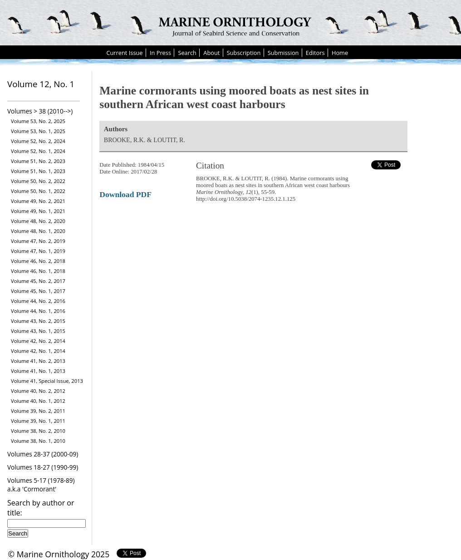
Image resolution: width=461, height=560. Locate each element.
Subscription (244, 53)
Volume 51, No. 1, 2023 (38, 171)
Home (340, 53)
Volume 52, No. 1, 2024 (38, 151)
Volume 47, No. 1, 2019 (38, 251)
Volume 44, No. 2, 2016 (38, 300)
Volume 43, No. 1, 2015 (38, 330)
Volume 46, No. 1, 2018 (38, 271)
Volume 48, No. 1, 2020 (38, 231)
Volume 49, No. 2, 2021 (38, 201)
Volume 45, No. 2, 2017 (38, 281)
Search (187, 53)
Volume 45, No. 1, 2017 (38, 290)
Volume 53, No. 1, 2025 (38, 131)
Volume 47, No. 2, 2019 (38, 241)
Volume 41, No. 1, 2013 (38, 370)
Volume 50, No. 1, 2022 (38, 191)
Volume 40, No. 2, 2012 (38, 390)
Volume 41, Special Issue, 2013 (47, 380)
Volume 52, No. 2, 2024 (38, 141)
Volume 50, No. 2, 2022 (38, 181)
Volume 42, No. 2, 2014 (38, 340)
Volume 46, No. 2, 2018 (38, 261)
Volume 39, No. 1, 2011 (38, 420)
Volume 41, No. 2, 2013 (38, 360)
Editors (315, 53)
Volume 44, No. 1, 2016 (38, 310)
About (211, 53)
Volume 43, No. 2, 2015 (38, 320)
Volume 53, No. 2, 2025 (38, 121)
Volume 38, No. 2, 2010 (38, 430)
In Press (160, 53)
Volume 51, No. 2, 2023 (38, 161)
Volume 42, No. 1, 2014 (38, 350)
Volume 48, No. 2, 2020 (38, 221)
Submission (283, 53)
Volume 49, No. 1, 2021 (38, 211)
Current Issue (124, 53)
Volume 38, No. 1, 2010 (38, 440)
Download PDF (125, 194)
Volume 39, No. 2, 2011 (38, 410)
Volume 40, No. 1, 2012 (38, 400)
